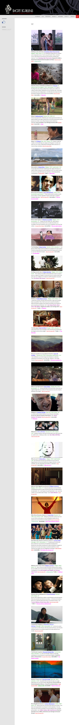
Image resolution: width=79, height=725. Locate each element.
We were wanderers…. (56, 360)
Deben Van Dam (47, 272)
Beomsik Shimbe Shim (48, 652)
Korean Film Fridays (39, 226)
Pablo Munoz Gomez (42, 298)
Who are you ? (47, 465)
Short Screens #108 (53, 602)
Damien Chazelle (41, 412)
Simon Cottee (42, 247)
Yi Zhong (38, 141)
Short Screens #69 (55, 519)
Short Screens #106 (47, 146)
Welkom (44, 308)
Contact (66, 16)
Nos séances (37, 16)
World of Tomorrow (56, 685)
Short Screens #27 (50, 251)
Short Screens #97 (39, 360)
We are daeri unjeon (57, 226)
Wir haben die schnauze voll (47, 550)
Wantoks (43, 95)
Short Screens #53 (50, 278)
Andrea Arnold (39, 116)
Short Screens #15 (41, 571)
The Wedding (36, 253)
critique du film (37, 61)
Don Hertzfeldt (46, 679)
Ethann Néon (41, 167)
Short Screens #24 (50, 331)
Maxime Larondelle (47, 219)
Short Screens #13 (39, 713)
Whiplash (35, 418)
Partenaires (60, 16)
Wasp (42, 124)
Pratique (54, 16)
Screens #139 (41, 173)
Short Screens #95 (35, 436)
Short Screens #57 (46, 391)
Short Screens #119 (46, 417)
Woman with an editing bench (44, 603)
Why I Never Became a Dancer (52, 521)
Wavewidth (52, 173)
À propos (72, 16)
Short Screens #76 (45, 197)
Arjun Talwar (47, 386)
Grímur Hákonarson (50, 703)
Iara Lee (55, 85)
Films (43, 16)
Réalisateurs (47, 16)
